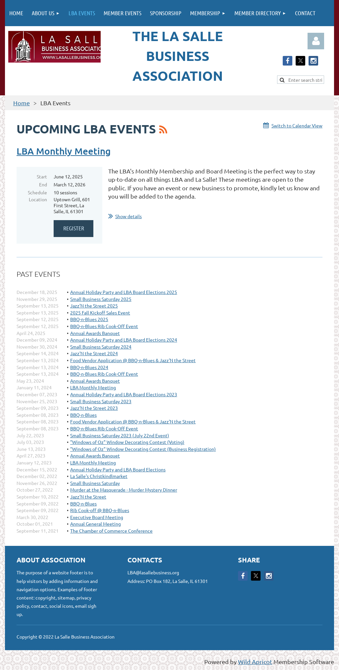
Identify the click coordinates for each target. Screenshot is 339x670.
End (43, 184)
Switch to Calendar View (296, 125)
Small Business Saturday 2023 (100, 401)
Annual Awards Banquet (95, 333)
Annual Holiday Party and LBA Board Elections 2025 (123, 292)
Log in (316, 41)
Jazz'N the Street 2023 (94, 408)
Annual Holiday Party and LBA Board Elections (118, 469)
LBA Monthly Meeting (64, 151)
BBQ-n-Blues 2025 (89, 319)
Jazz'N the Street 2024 (94, 353)
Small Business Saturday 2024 (100, 347)
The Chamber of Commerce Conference (111, 531)
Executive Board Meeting (96, 517)
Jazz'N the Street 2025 (94, 306)
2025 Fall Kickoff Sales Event (100, 312)
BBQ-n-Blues (83, 415)
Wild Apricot (255, 661)
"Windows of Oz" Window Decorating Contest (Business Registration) (143, 449)
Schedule (37, 192)
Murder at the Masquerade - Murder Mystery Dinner (123, 490)
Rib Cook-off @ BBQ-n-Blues (99, 510)
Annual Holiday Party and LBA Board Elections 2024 (123, 340)
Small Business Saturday (95, 483)
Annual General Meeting (95, 524)
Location (38, 199)
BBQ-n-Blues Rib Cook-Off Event (104, 326)
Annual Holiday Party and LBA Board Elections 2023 (123, 394)
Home (21, 102)
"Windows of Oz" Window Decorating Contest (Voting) (127, 442)
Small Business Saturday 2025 (100, 299)
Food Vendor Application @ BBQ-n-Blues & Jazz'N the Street (133, 360)
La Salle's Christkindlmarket (98, 476)
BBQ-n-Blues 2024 (89, 367)
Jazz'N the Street (88, 497)
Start (42, 176)
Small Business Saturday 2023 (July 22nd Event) (119, 435)
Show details (128, 216)
